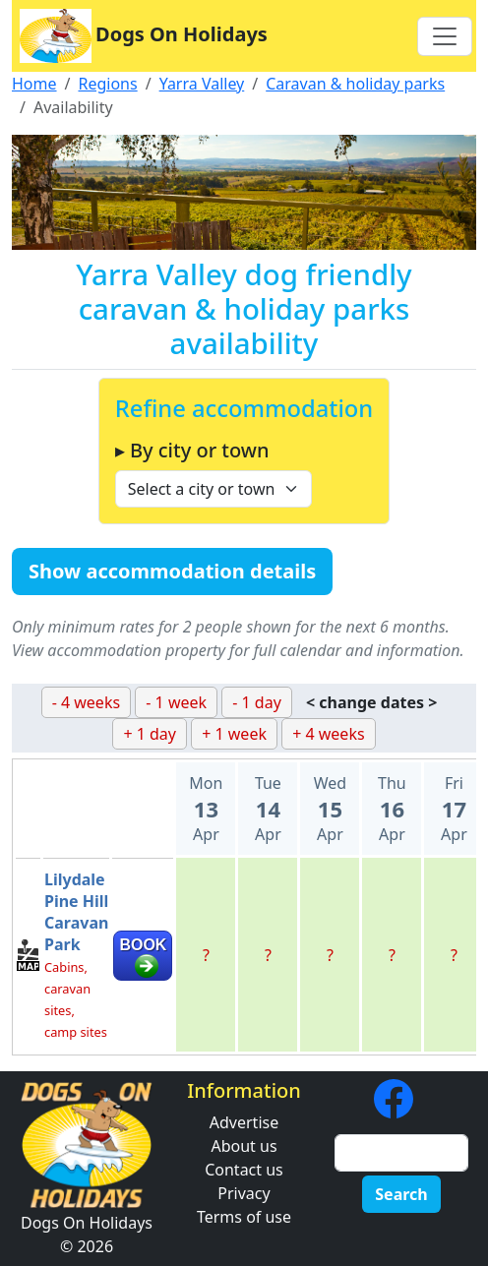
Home (34, 83)
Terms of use (244, 1217)
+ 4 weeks (328, 734)
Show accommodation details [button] (172, 571)
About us (243, 1146)
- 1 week (176, 702)
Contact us (244, 1169)
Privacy (243, 1193)
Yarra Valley (202, 83)
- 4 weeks (86, 702)
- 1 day (256, 702)
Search (401, 1194)
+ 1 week (234, 734)
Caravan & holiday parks (355, 83)
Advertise (244, 1122)
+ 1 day (149, 734)
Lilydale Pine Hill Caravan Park (76, 912)
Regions (107, 83)
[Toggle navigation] (444, 36)
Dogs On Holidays (144, 36)
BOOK (142, 944)
